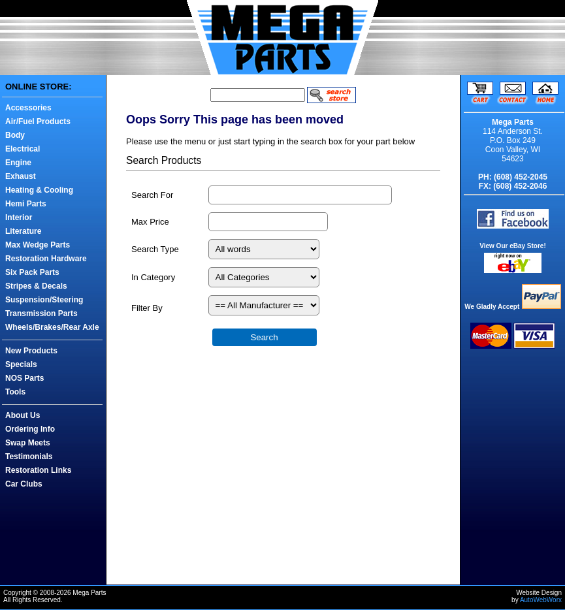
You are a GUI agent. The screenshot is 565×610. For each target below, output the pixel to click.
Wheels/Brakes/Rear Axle (52, 327)
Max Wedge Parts (37, 244)
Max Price (150, 222)
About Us (22, 415)
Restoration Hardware (46, 258)
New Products (31, 350)
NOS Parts (24, 378)
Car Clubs (23, 484)
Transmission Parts (41, 313)
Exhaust (20, 176)
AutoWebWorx (541, 599)
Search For (152, 195)
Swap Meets (27, 442)
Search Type (155, 249)
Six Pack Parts (32, 272)
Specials (21, 364)
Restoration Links (38, 470)
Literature (23, 231)
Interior (18, 217)
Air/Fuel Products (38, 121)
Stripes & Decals (36, 286)
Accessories (28, 107)
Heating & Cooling (39, 190)
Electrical (22, 148)
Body (15, 135)
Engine (18, 162)
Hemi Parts (25, 203)
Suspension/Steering (44, 299)
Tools (15, 391)
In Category (153, 277)
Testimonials (28, 456)
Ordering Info (30, 429)
